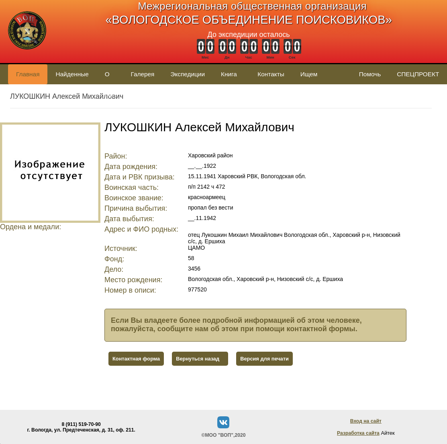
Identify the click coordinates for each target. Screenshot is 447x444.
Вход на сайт (366, 421)
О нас (110, 77)
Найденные (71, 74)
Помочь (370, 74)
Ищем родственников (321, 77)
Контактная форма (136, 359)
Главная (27, 74)
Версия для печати (264, 359)
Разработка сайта (358, 433)
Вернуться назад (197, 359)
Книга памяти (231, 77)
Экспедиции (187, 74)
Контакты (270, 74)
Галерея (142, 74)
